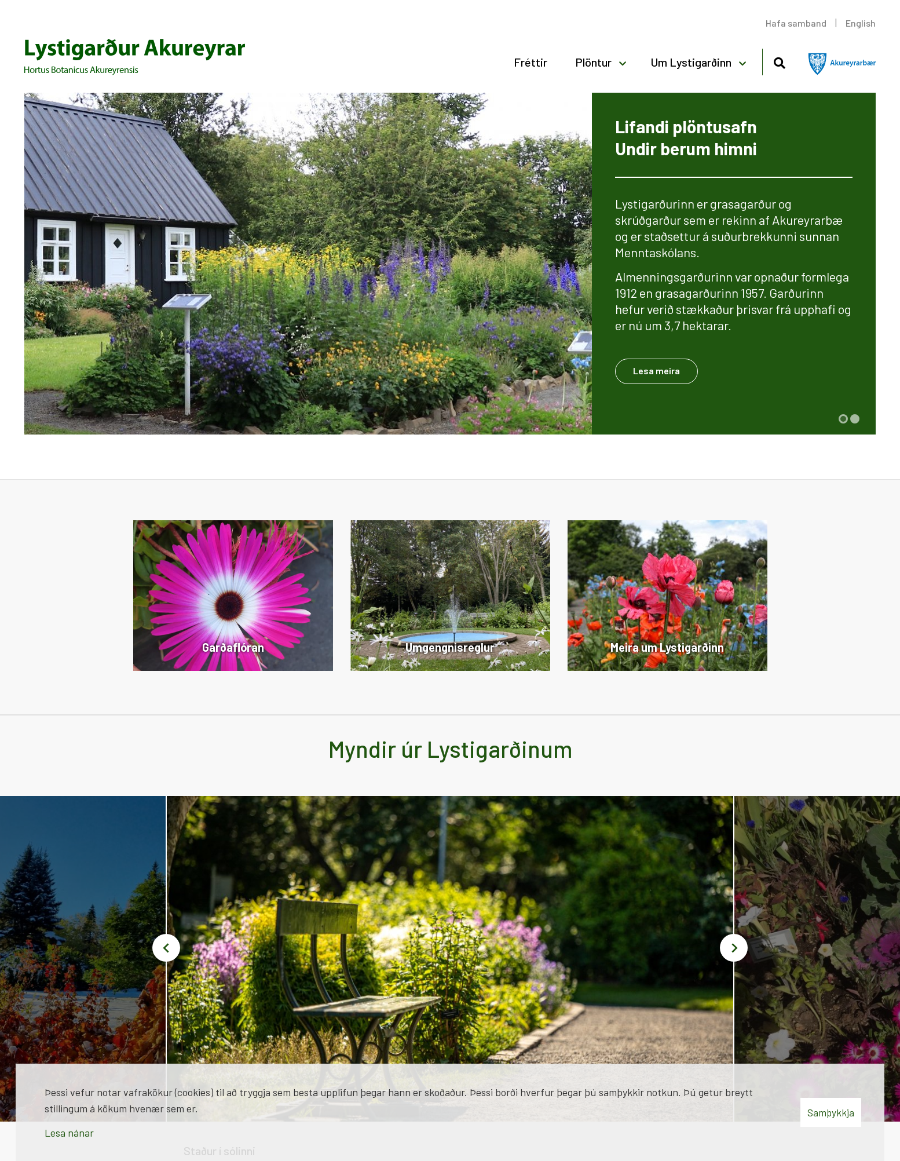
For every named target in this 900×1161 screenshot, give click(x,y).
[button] (843, 418)
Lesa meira (656, 370)
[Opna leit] (779, 61)
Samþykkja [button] (830, 1112)
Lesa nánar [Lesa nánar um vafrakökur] (69, 1132)
